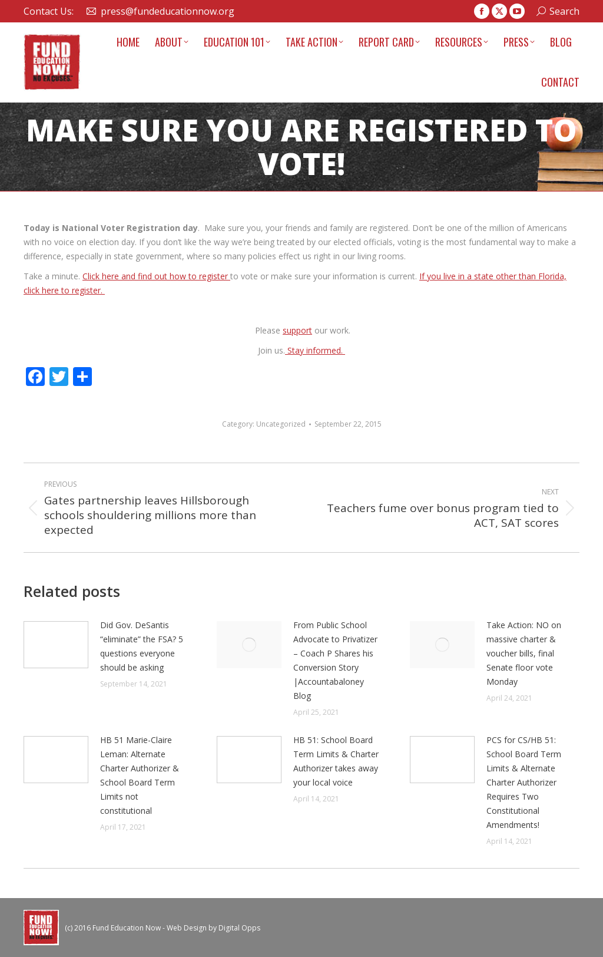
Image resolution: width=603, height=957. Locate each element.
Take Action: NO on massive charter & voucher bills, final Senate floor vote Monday (523, 653)
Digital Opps (239, 928)
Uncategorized (281, 424)
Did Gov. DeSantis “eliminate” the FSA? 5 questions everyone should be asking (141, 646)
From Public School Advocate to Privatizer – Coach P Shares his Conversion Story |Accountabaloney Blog (335, 660)
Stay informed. (315, 350)
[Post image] (56, 644)
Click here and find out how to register (156, 276)
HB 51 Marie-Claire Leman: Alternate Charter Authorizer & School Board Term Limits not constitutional (139, 775)
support (297, 330)
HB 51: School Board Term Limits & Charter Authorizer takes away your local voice (336, 761)
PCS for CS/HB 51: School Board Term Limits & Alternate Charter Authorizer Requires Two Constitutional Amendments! (523, 782)
